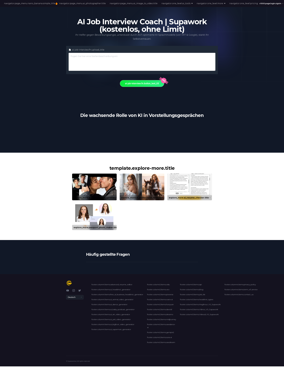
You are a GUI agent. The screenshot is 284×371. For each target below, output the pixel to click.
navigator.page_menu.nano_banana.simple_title (30, 3)
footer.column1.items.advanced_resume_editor (112, 284)
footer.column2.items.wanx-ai (160, 299)
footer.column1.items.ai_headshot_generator (111, 289)
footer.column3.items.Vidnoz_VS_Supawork (199, 309)
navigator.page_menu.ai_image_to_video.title (133, 3)
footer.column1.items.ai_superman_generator (111, 329)
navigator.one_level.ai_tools (177, 3)
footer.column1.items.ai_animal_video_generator (112, 299)
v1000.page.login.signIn (271, 3)
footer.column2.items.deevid (159, 309)
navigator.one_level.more (211, 3)
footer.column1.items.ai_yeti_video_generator (111, 319)
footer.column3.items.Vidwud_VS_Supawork (199, 314)
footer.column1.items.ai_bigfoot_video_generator (113, 324)
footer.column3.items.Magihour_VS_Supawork (200, 304)
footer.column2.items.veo (158, 289)
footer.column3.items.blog (191, 289)
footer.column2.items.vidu (158, 284)
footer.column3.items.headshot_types (196, 299)
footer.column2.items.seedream (161, 342)
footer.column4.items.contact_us (239, 294)
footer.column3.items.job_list (192, 294)
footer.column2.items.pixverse (160, 294)
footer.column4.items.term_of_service (241, 289)
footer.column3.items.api (191, 284)
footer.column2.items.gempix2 (160, 332)
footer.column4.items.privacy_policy (240, 284)
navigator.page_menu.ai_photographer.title (82, 3)
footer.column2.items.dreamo (160, 314)
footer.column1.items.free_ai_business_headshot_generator (117, 294)
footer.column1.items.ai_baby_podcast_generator (113, 309)
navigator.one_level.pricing (243, 3)
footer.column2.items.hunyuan (160, 304)
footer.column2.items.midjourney (161, 319)
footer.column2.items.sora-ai (159, 337)
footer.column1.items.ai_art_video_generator (111, 314)
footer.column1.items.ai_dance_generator (109, 304)
